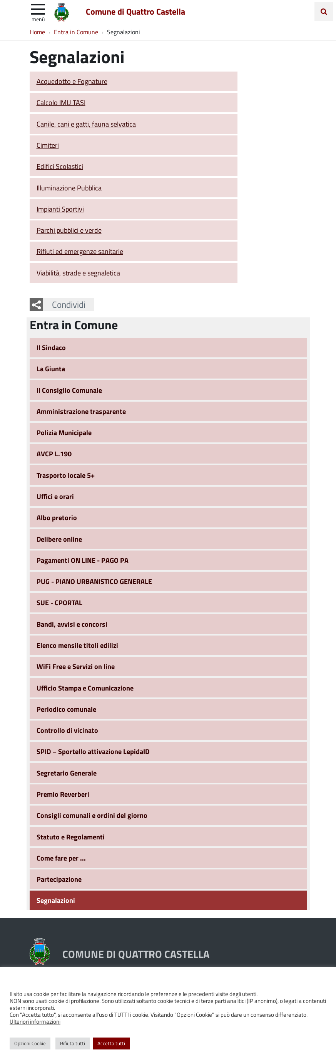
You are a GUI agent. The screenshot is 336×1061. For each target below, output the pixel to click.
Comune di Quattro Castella (135, 11)
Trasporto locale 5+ (66, 475)
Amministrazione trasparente (81, 411)
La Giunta (51, 369)
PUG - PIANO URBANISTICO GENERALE (94, 581)
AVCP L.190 (54, 454)
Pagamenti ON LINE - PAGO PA (83, 560)
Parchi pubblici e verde (69, 230)
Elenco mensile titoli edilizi (77, 645)
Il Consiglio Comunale (69, 390)
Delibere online (59, 539)
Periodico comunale (66, 709)
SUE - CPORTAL (59, 602)
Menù (38, 19)
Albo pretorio (57, 517)
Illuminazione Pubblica (69, 187)
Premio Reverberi (63, 794)
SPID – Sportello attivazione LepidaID (93, 751)
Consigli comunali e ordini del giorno (92, 815)
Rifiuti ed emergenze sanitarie (80, 251)
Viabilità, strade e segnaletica (78, 272)
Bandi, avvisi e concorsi (72, 624)
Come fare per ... (61, 858)
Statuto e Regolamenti (71, 837)
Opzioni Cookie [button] (30, 1043)
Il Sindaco (51, 347)
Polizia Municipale (64, 432)
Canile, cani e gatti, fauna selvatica (86, 123)
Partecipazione (59, 879)
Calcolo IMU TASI (61, 102)
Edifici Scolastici (60, 166)
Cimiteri (48, 145)
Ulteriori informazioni (35, 1021)
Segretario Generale (67, 773)
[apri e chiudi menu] (38, 8)
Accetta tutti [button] (111, 1043)
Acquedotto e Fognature (72, 81)
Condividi (68, 304)
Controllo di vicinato (67, 730)
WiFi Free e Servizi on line (76, 666)
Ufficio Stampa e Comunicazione (85, 688)
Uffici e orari (55, 496)
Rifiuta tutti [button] (72, 1043)
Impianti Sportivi (60, 209)
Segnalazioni (56, 900)
